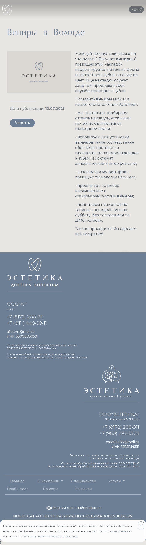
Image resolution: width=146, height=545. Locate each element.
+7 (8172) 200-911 (25, 317)
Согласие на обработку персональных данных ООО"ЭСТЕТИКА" (100, 463)
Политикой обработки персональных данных (50, 536)
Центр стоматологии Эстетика (110, 531)
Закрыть (22, 123)
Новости (39, 489)
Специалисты (72, 481)
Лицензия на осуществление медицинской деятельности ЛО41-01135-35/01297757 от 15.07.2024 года (41, 346)
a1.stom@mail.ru (21, 332)
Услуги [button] (104, 481)
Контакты (72, 489)
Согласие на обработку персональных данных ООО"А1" (41, 354)
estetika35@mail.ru (122, 442)
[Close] (141, 525)
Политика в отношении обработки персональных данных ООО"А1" (47, 357)
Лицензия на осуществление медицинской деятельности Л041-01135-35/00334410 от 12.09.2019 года (104, 457)
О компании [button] (38, 481)
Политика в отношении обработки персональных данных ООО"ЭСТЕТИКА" (93, 466)
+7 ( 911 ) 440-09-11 (27, 323)
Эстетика (126, 104)
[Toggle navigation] (136, 9)
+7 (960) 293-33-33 (119, 433)
